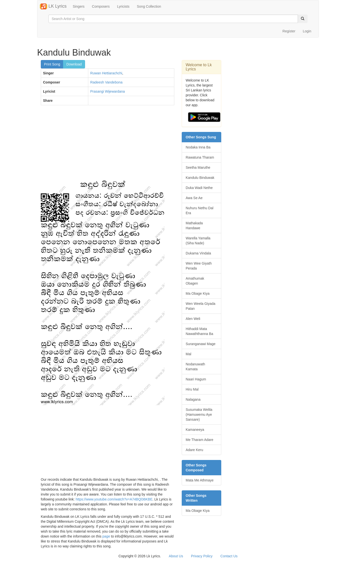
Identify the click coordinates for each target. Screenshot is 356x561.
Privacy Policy (201, 556)
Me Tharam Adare (199, 440)
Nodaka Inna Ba (198, 147)
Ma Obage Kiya (198, 293)
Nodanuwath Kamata (195, 366)
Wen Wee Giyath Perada (199, 265)
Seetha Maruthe (198, 167)
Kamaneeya (195, 430)
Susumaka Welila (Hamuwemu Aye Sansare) (199, 414)
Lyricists (123, 6)
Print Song (52, 64)
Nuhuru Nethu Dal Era (199, 210)
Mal (188, 354)
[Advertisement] (107, 144)
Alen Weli (193, 319)
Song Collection (149, 6)
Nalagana (193, 399)
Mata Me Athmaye (200, 480)
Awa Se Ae (194, 198)
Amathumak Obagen (195, 280)
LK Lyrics (53, 6)
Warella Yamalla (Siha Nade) (198, 240)
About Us (176, 556)
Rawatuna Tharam (200, 157)
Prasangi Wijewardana (107, 91)
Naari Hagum (196, 379)
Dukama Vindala (198, 253)
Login (307, 31)
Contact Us (229, 556)
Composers (101, 6)
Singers (78, 6)
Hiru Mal (192, 389)
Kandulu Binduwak (200, 178)
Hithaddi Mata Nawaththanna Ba (199, 331)
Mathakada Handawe (194, 225)
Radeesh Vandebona (106, 82)
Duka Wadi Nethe (199, 188)
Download (74, 64)
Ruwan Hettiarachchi (106, 73)
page (106, 536)
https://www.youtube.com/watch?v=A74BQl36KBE (114, 499)
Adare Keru (194, 450)
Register (289, 31)
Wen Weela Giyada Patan (200, 306)
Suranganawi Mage (201, 344)
